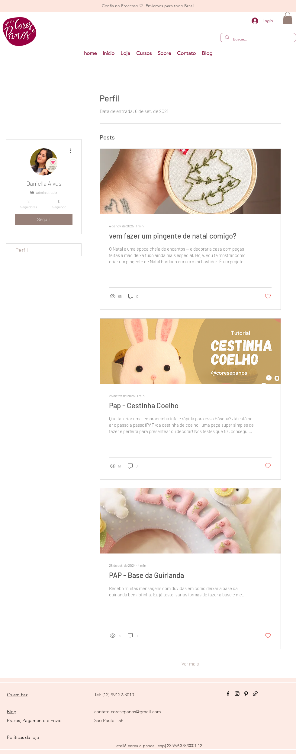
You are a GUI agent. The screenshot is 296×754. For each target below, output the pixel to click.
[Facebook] (228, 694)
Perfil (21, 249)
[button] (144, 53)
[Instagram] (237, 694)
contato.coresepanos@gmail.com (127, 711)
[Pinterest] (246, 694)
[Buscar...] (258, 39)
